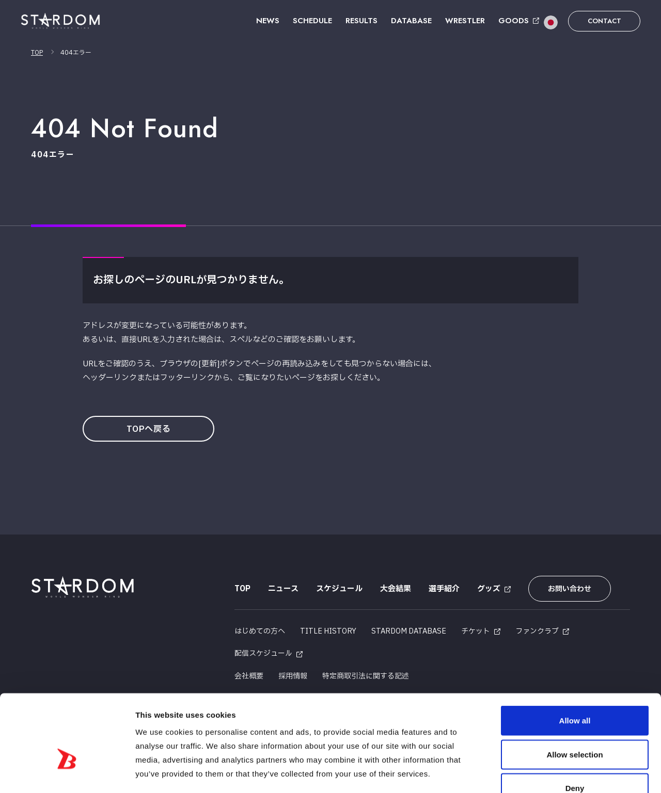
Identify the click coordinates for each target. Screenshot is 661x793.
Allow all (575, 657)
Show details (542, 772)
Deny (575, 725)
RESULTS (361, 20)
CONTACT (604, 21)
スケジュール (339, 589)
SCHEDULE (312, 20)
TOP (37, 52)
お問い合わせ (569, 589)
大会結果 (395, 589)
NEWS (267, 20)
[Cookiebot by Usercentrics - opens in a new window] (67, 773)
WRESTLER (465, 20)
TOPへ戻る (149, 429)
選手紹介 (444, 589)
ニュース (283, 589)
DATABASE (411, 20)
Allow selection (574, 691)
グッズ (488, 589)
